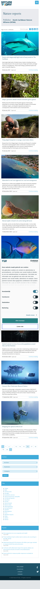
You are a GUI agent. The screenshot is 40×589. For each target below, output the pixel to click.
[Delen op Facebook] (30, 29)
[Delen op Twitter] (32, 29)
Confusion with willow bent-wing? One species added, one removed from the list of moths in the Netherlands (18, 548)
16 (27, 446)
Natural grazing (9, 506)
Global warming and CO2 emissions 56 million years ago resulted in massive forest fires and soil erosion (20, 543)
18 (35, 446)
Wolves (6, 519)
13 (16, 446)
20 (7, 449)
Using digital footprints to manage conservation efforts (17, 140)
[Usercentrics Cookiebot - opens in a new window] (30, 261)
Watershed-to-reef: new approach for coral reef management (19, 180)
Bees (6, 490)
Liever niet (20, 326)
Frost (6, 513)
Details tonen (30, 315)
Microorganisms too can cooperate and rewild (15, 533)
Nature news (8, 505)
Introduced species (10, 498)
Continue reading (33, 70)
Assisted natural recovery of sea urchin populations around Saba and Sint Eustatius (18, 345)
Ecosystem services (10, 495)
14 (20, 446)
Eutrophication (8, 508)
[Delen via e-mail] (37, 29)
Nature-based (8, 503)
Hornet (6, 501)
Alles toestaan (20, 320)
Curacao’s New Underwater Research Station (14, 386)
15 (24, 446)
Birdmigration (8, 511)
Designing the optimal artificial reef (12, 426)
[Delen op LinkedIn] (35, 29)
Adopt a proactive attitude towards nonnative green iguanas (19, 99)
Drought (7, 493)
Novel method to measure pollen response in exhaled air (18, 553)
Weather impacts (9, 514)
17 (31, 446)
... (12, 446)
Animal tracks (8, 491)
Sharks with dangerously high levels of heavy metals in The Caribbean (19, 58)
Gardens (7, 509)
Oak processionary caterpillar (12, 496)
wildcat (6, 518)
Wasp (6, 516)
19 (3, 449)
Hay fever (7, 500)
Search (5, 475)
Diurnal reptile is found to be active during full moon (17, 221)
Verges (6, 488)
